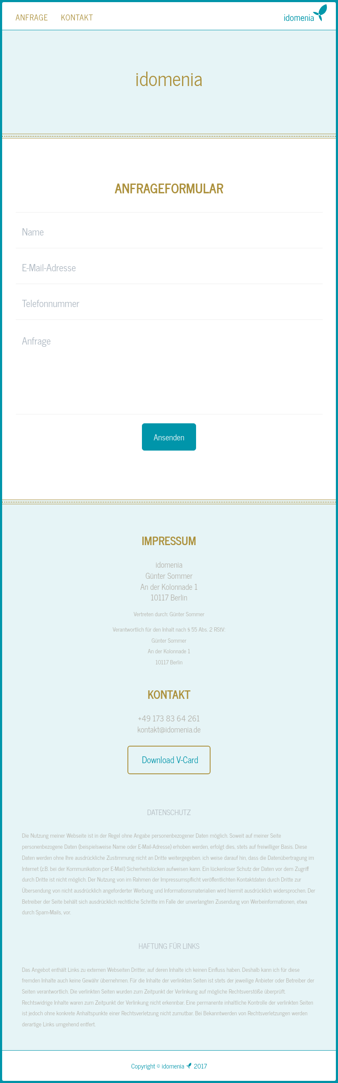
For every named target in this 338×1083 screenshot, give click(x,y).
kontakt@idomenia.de (169, 729)
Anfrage (32, 17)
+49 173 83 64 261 (169, 718)
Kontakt (77, 17)
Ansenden (169, 436)
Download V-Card (169, 760)
